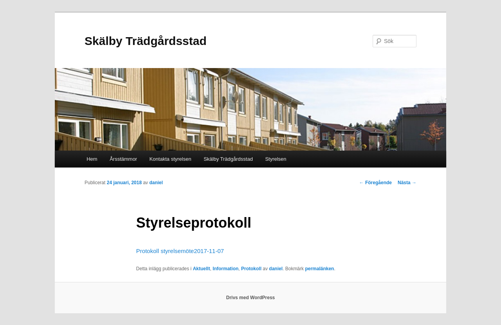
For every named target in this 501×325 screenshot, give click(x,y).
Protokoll (251, 268)
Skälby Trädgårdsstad (146, 40)
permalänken (319, 268)
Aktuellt (201, 268)
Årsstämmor (123, 159)
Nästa (407, 182)
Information (225, 268)
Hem (92, 159)
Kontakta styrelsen (170, 159)
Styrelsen (275, 159)
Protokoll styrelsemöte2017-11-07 (180, 251)
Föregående (375, 182)
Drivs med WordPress (250, 297)
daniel (156, 182)
